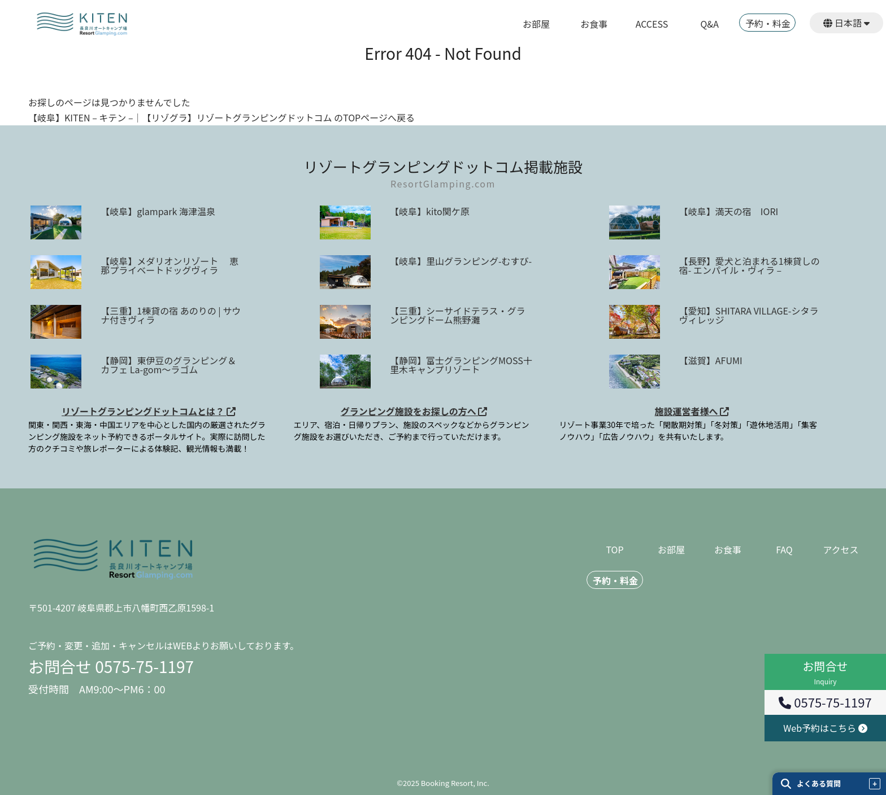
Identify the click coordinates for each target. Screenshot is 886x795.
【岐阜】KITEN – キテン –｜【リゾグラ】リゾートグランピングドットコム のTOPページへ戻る (221, 117)
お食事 (593, 24)
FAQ (784, 550)
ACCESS (652, 24)
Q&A (710, 24)
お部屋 (536, 24)
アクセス (840, 550)
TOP (614, 550)
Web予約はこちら (825, 728)
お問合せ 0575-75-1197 (111, 666)
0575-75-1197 (825, 702)
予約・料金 (768, 24)
